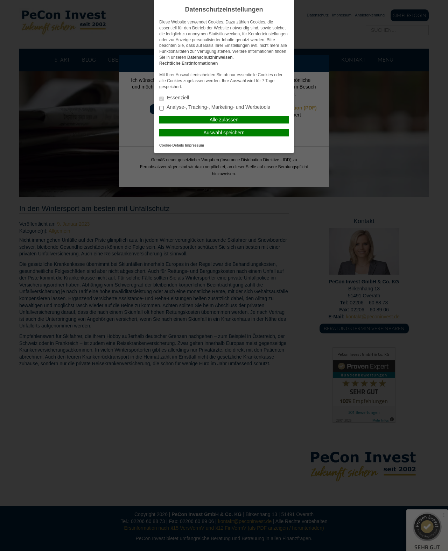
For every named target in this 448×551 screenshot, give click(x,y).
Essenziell (174, 98)
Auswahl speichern (224, 132)
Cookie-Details (171, 145)
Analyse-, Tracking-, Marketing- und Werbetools (214, 108)
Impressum (194, 145)
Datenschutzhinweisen (209, 57)
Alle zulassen (224, 119)
